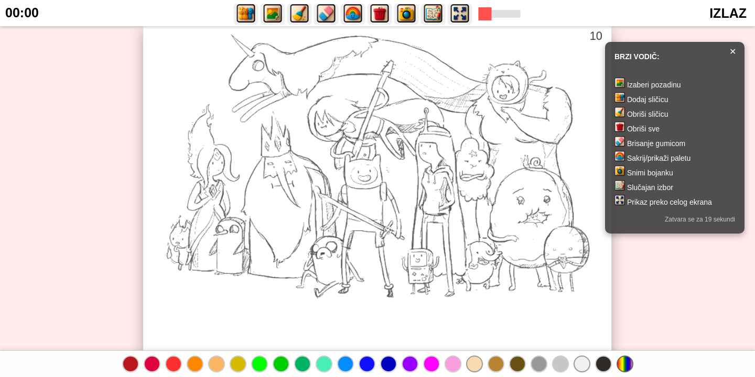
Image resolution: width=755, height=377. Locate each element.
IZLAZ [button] (728, 13)
